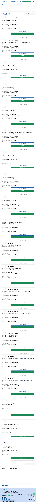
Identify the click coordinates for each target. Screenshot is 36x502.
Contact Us (30, 494)
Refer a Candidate (22, 31)
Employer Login (13, 1)
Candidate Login (27, 1)
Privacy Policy (30, 495)
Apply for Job (22, 33)
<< (25, 13)
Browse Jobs (20, 494)
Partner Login (19, 1)
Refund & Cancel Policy (31, 500)
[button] (33, 1)
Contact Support (25, 494)
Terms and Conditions (30, 497)
